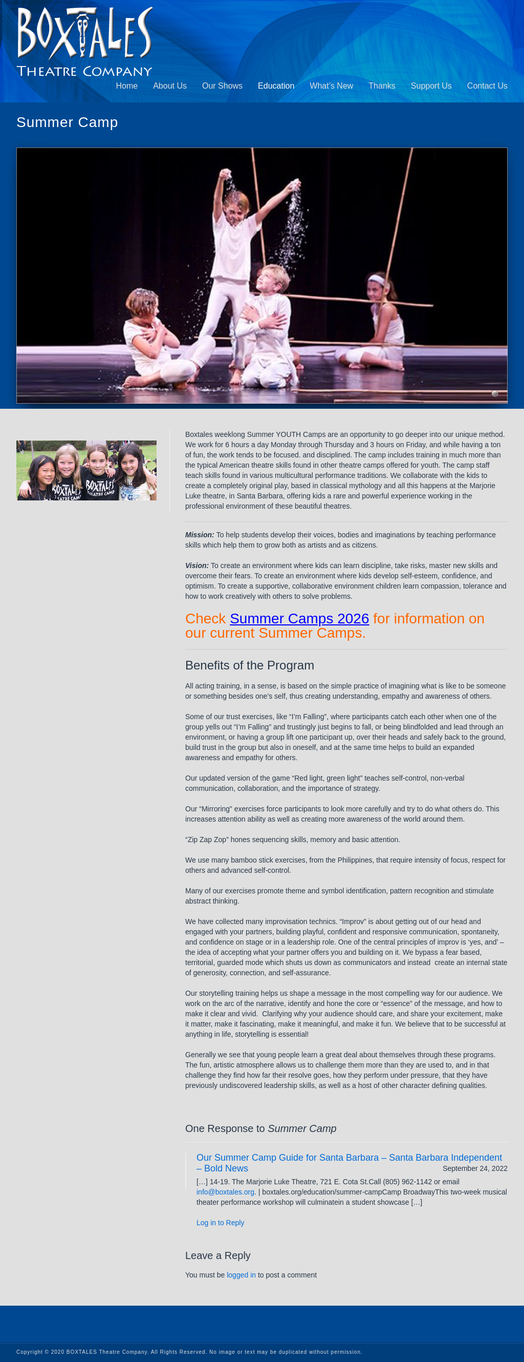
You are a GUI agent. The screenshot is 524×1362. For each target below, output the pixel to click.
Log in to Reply (220, 1223)
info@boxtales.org (225, 1192)
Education (276, 85)
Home (127, 85)
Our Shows (222, 85)
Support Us (431, 85)
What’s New (331, 85)
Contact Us (487, 85)
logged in (241, 1275)
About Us (170, 85)
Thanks (381, 85)
